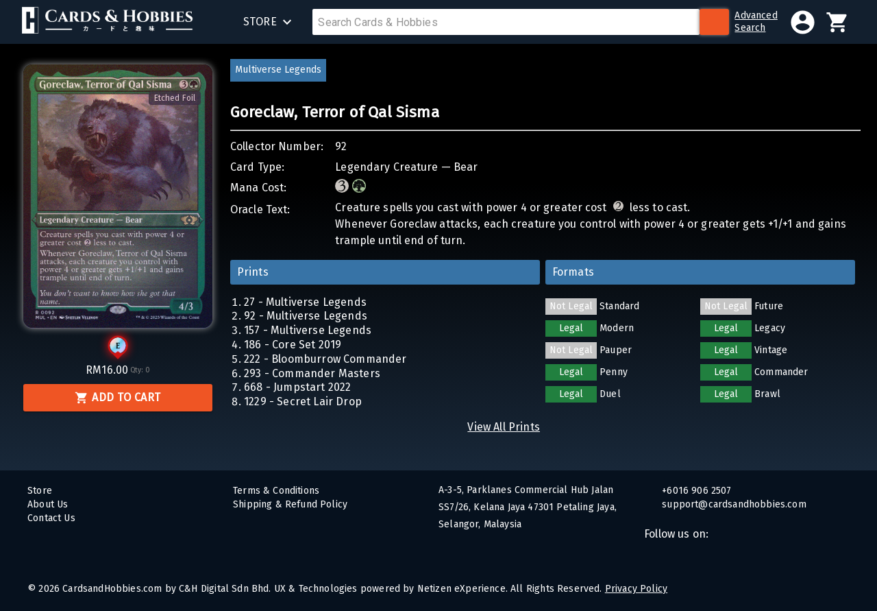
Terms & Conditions (276, 490)
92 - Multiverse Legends (305, 315)
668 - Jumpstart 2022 (297, 387)
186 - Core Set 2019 (292, 344)
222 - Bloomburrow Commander (325, 359)
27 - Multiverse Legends (305, 302)
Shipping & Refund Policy (290, 504)
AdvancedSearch (755, 22)
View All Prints (503, 426)
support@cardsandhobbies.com (732, 504)
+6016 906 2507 (695, 490)
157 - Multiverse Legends (307, 330)
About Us (47, 504)
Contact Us (51, 518)
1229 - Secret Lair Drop (303, 401)
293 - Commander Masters (312, 373)
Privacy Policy (636, 589)
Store (39, 490)
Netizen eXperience (461, 589)
